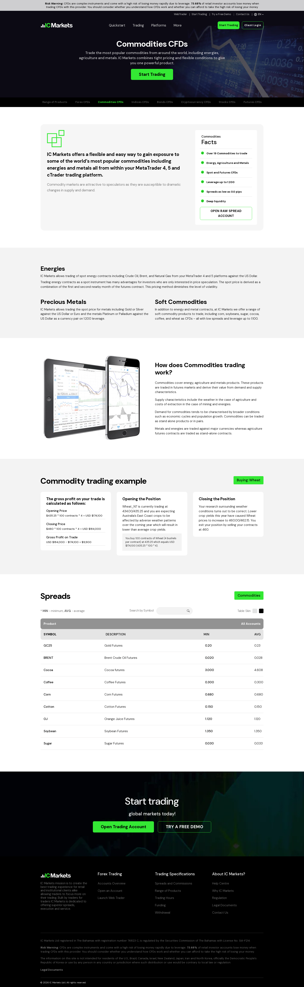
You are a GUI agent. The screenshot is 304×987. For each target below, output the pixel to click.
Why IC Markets (223, 891)
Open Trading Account (123, 826)
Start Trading (199, 14)
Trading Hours (164, 898)
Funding (160, 905)
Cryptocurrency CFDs (196, 102)
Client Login (252, 25)
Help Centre (220, 883)
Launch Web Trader (111, 898)
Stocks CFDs (227, 102)
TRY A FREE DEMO (184, 826)
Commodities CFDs (110, 102)
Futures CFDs (253, 102)
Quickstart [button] (117, 25)
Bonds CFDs (165, 102)
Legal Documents (224, 905)
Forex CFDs (82, 102)
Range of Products (54, 102)
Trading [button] (138, 25)
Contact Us (242, 14)
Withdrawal (162, 913)
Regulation (219, 898)
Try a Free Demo (221, 14)
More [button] (177, 25)
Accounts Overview (111, 883)
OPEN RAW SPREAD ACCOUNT (226, 213)
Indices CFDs (140, 102)
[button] (258, 14)
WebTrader (180, 14)
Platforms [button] (158, 25)
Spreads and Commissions (173, 883)
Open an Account (110, 891)
